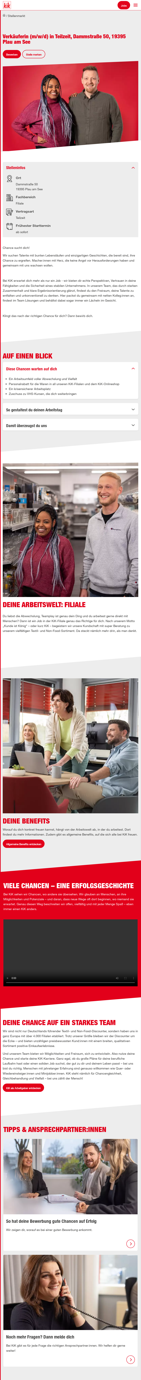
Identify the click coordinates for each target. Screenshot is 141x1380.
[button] (135, 5)
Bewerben (12, 54)
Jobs (124, 5)
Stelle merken (34, 54)
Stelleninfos (15, 167)
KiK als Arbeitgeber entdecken (23, 1088)
